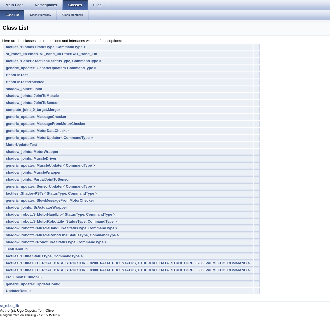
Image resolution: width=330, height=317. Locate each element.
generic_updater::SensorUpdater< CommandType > (50, 186)
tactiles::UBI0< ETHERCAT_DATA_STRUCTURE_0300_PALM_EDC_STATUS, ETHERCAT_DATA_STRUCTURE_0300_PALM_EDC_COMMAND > (128, 270)
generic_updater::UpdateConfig (33, 284)
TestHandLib (17, 249)
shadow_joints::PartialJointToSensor (38, 179)
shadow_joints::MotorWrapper (32, 152)
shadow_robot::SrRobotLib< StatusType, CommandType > (56, 242)
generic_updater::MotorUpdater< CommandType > (49, 138)
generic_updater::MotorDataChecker (37, 131)
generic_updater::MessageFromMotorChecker (46, 124)
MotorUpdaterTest (21, 145)
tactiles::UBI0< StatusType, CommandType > (44, 256)
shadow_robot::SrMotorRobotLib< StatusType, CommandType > (61, 221)
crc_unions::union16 (24, 277)
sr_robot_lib (9, 306)
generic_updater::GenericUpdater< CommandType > (51, 68)
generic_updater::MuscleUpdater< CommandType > (50, 165)
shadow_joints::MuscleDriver (31, 158)
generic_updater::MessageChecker (36, 117)
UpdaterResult (18, 291)
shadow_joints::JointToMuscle (32, 96)
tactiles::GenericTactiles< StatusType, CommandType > (53, 61)
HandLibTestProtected (25, 82)
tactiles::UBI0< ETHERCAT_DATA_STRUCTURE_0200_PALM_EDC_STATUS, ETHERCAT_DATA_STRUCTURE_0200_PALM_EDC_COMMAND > (128, 263)
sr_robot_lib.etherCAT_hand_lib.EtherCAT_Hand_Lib (51, 54)
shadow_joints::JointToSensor (32, 103)
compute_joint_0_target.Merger (33, 110)
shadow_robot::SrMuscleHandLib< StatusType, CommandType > (62, 228)
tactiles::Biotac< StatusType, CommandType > (46, 47)
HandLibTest (17, 75)
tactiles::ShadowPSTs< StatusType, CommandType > (51, 193)
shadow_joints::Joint (24, 89)
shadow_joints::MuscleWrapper (33, 172)
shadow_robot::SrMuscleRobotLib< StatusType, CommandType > (62, 235)
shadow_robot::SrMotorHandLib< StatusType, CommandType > (60, 214)
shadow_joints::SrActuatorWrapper (36, 207)
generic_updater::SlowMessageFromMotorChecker (50, 200)
